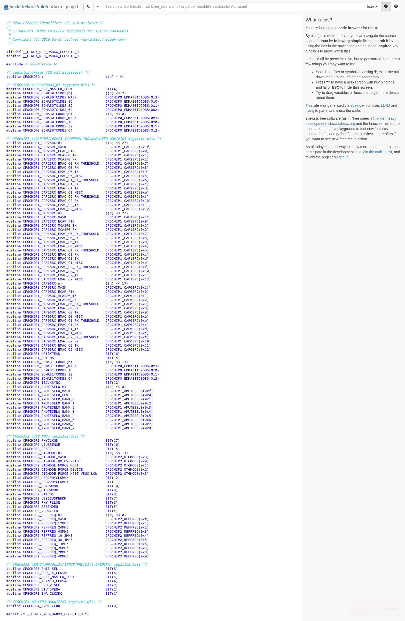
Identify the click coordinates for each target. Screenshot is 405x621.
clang (310, 111)
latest (372, 6)
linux (32, 6)
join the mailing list (377, 152)
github (343, 157)
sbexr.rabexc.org (341, 123)
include (18, 6)
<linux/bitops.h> (41, 64)
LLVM (385, 105)
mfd (42, 6)
